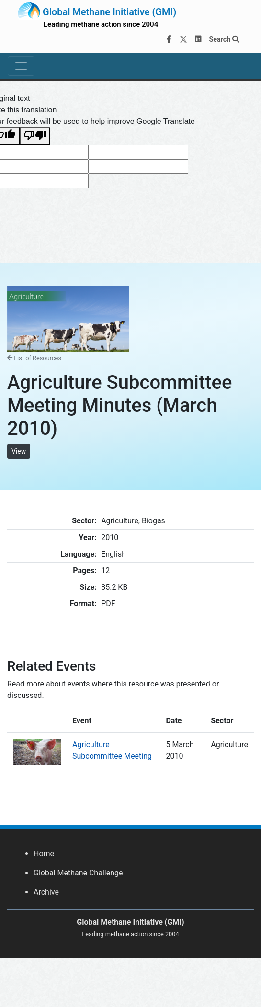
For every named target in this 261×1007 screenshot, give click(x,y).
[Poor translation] (35, 136)
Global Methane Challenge (78, 872)
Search (224, 39)
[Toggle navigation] (21, 66)
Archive (46, 891)
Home (44, 853)
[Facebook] (169, 40)
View (18, 451)
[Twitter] (183, 40)
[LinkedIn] (198, 40)
